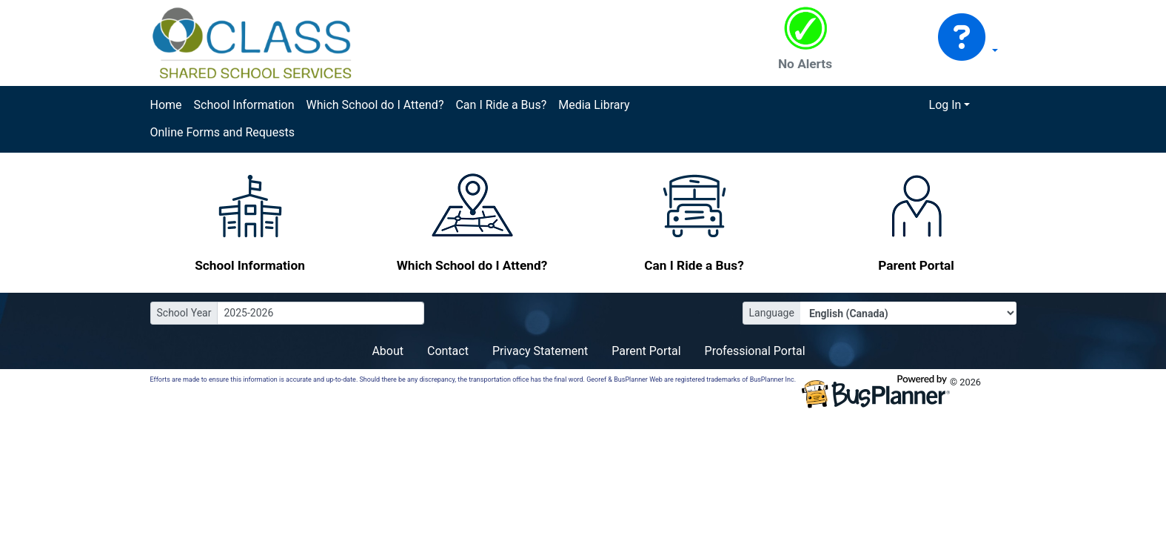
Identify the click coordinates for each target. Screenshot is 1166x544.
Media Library (593, 105)
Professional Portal (755, 351)
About (387, 351)
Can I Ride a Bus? (500, 105)
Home (166, 105)
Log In (945, 105)
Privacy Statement (540, 351)
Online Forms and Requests (222, 132)
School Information (244, 105)
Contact (448, 351)
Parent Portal (646, 351)
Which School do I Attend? (374, 105)
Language (771, 313)
